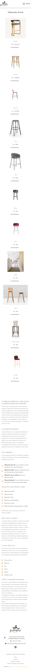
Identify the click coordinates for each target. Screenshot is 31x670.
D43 (17, 311)
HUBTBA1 (17, 78)
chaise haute (15, 342)
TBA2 (16, 144)
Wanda (15, 75)
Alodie (15, 375)
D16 (17, 378)
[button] (15, 47)
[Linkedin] (15, 647)
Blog (15, 657)
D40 (17, 345)
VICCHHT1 (17, 44)
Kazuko (15, 41)
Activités (15, 659)
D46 (17, 244)
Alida (15, 275)
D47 (17, 211)
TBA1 (16, 178)
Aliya (15, 308)
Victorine (15, 108)
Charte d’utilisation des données (15, 663)
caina (15, 241)
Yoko (15, 141)
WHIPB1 (17, 111)
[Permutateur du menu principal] (26, 4)
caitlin (15, 208)
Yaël (15, 175)
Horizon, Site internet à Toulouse (18, 666)
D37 (17, 278)
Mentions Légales (15, 661)
